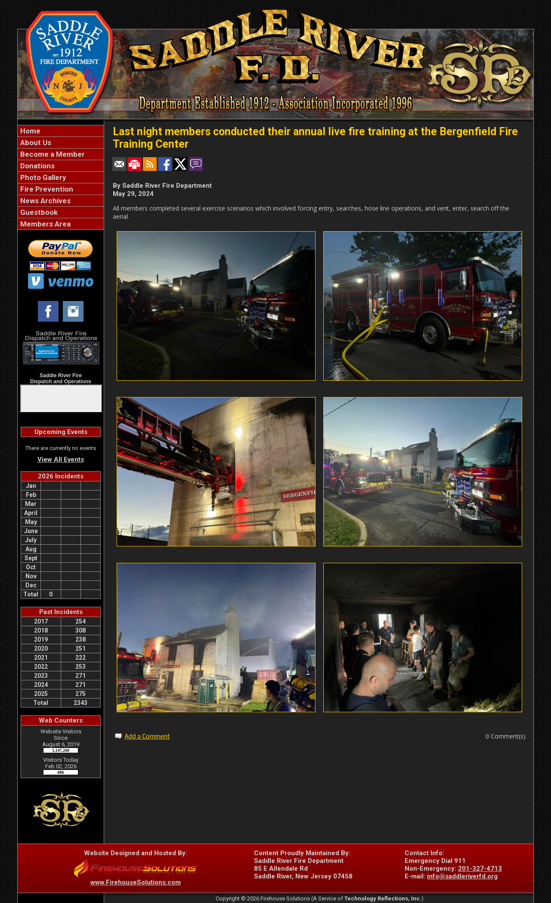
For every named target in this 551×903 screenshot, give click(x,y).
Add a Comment (147, 736)
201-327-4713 (480, 868)
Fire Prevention (46, 189)
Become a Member (52, 154)
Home (29, 131)
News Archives (45, 200)
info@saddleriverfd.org (462, 876)
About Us (35, 142)
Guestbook (38, 212)
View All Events (60, 459)
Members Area (45, 224)
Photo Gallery (42, 177)
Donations (37, 165)
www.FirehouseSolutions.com (135, 882)
